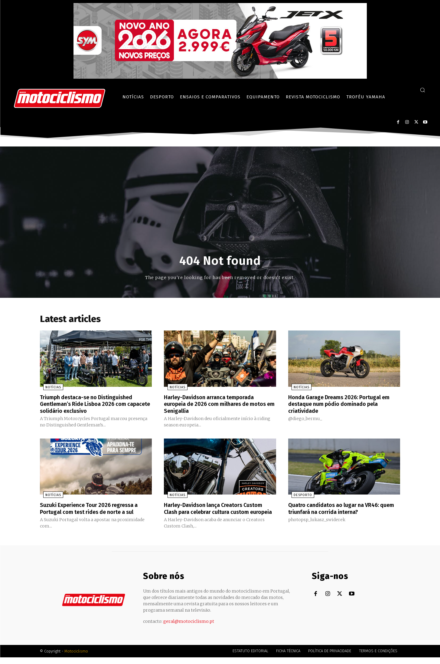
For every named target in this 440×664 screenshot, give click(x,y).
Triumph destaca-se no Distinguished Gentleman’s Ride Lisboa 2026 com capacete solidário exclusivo (91, 405)
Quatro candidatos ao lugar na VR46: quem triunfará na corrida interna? (338, 509)
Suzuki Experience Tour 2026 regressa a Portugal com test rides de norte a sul (95, 509)
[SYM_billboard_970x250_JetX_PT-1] (220, 77)
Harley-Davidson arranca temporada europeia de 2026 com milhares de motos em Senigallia (214, 405)
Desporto (299, 496)
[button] (422, 90)
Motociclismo (76, 658)
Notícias (50, 388)
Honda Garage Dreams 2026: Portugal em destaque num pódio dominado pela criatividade (343, 405)
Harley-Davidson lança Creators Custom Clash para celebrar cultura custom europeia (219, 512)
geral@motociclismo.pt (188, 628)
